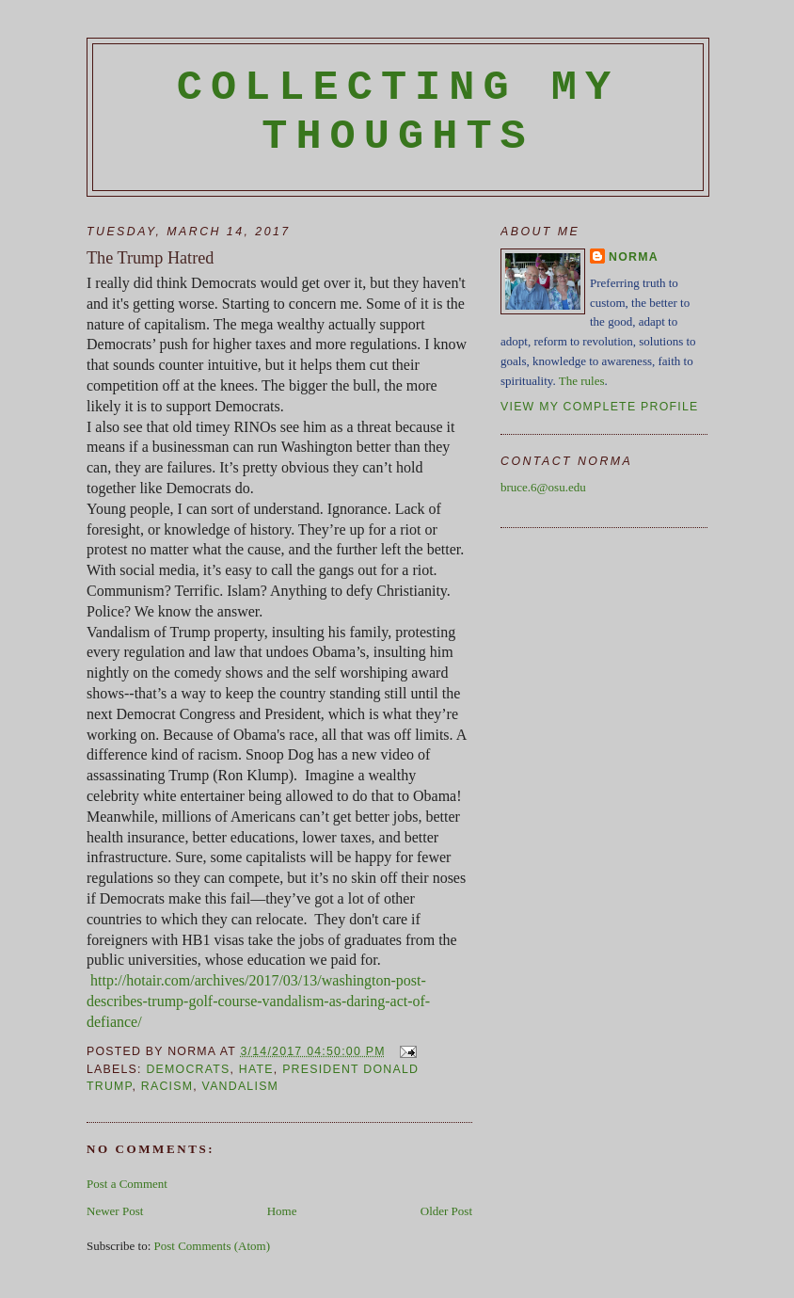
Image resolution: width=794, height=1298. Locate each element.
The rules (582, 381)
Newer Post (115, 1211)
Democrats (188, 1069)
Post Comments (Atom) (212, 1246)
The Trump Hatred (150, 257)
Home (282, 1211)
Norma (634, 257)
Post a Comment (127, 1184)
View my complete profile (599, 406)
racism (167, 1086)
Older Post (446, 1211)
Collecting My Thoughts (398, 112)
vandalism (240, 1086)
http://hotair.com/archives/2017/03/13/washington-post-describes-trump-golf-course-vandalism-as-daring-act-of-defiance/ (258, 1001)
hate (256, 1069)
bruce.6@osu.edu (543, 487)
